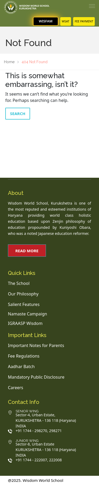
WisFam (46, 21)
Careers (15, 387)
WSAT (65, 21)
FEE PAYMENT (84, 21)
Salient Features (24, 304)
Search (17, 113)
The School (19, 283)
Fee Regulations (23, 356)
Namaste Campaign (27, 314)
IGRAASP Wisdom (25, 323)
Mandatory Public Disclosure (36, 377)
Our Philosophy (23, 294)
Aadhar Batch (21, 366)
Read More (27, 250)
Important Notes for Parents (36, 345)
